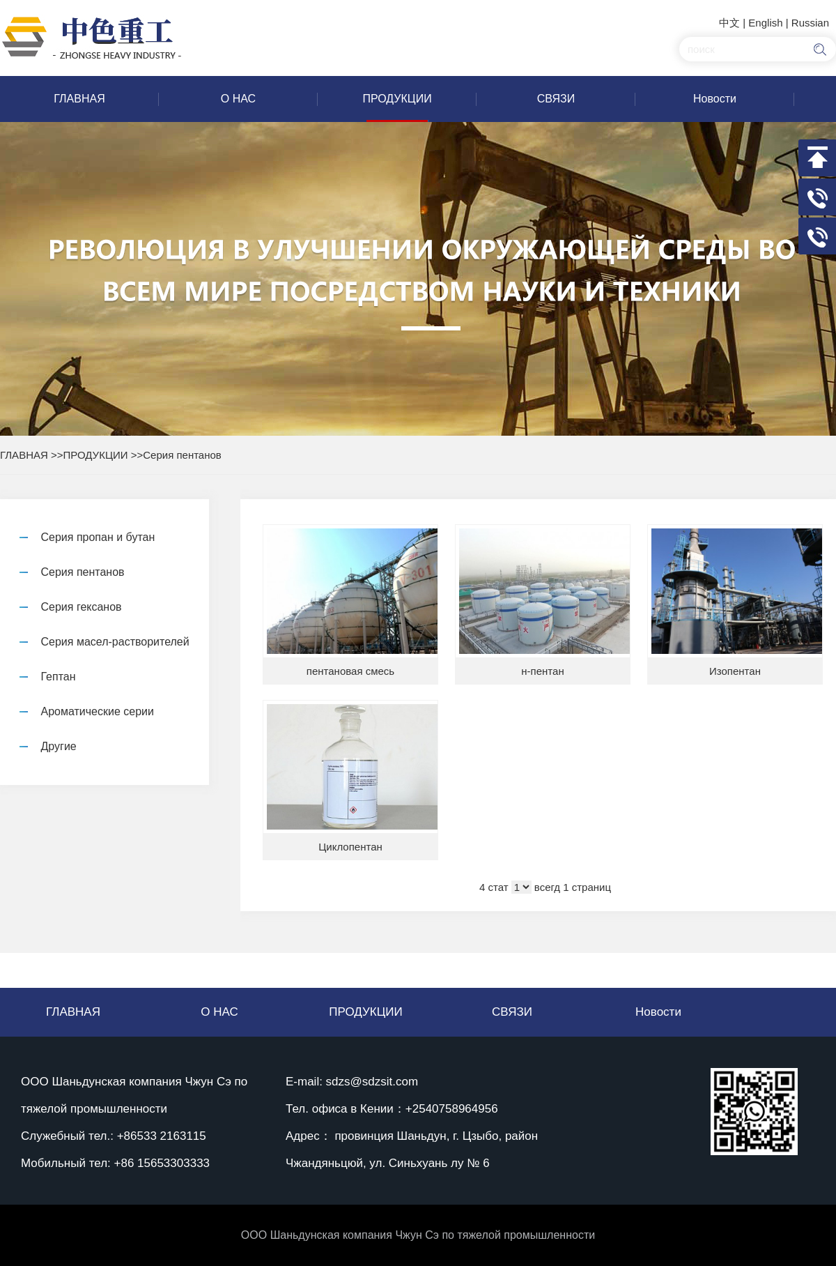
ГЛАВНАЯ (24, 455)
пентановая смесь (350, 671)
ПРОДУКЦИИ (95, 455)
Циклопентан (350, 847)
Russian (810, 23)
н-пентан (542, 671)
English (765, 23)
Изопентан (735, 671)
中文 (729, 23)
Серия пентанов (182, 455)
